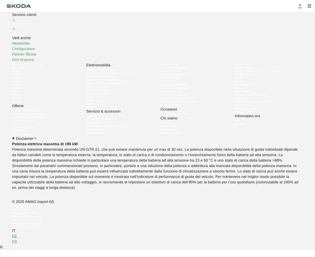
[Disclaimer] (157, 172)
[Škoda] (18, 6)
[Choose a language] (300, 6)
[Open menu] (309, 6)
